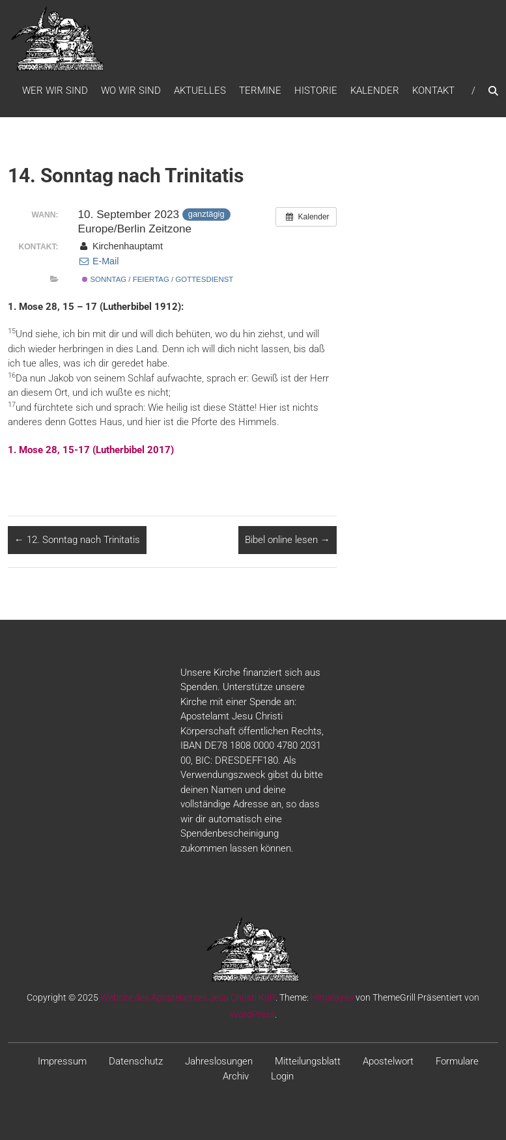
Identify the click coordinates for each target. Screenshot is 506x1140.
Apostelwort (388, 1061)
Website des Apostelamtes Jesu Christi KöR (187, 997)
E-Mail (98, 261)
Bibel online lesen (287, 540)
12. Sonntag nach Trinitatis (77, 540)
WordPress (252, 1014)
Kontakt (433, 90)
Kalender (374, 90)
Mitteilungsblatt (308, 1061)
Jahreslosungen (219, 1061)
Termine (260, 90)
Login (282, 1076)
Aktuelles (200, 90)
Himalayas (332, 997)
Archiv (236, 1076)
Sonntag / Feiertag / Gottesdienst (157, 279)
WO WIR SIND (131, 90)
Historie (315, 90)
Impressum (62, 1061)
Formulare (457, 1061)
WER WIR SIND (55, 90)
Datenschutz (136, 1061)
